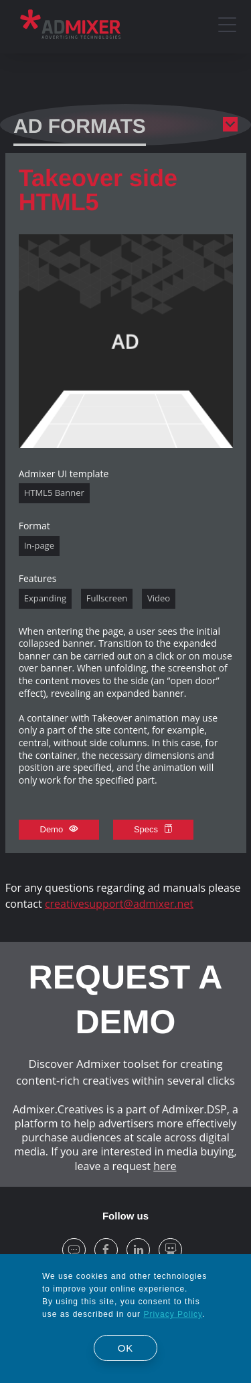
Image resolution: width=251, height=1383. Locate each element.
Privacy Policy (172, 1314)
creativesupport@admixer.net (119, 903)
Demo (59, 829)
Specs (153, 829)
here (164, 1166)
